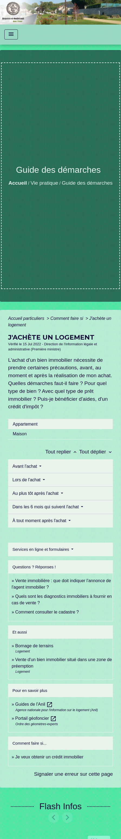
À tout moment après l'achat (39, 520)
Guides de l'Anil (34, 704)
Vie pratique (44, 183)
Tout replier (62, 452)
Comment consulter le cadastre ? (47, 612)
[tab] (60, 424)
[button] (54, 817)
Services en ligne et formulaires (41, 549)
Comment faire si (67, 318)
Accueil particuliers (26, 318)
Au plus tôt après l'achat (36, 493)
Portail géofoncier (36, 718)
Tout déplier (96, 452)
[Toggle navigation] (11, 34)
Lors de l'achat (27, 479)
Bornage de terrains (34, 646)
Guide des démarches (87, 183)
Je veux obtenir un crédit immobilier (49, 757)
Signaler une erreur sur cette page (73, 774)
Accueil (17, 183)
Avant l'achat (25, 466)
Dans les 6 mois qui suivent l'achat (46, 507)
